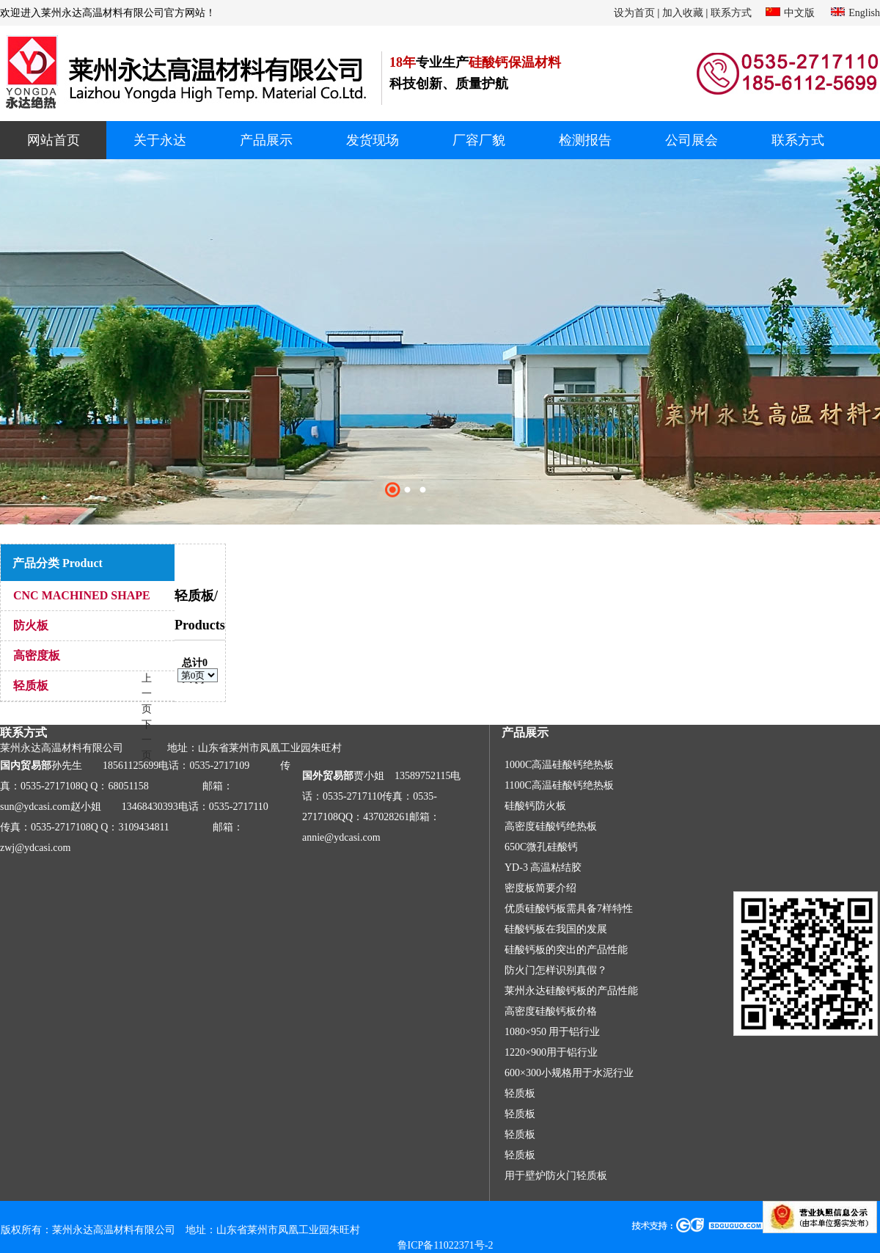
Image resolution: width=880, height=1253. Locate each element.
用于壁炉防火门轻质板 (556, 1175)
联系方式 (731, 12)
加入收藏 (682, 12)
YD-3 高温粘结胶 (543, 867)
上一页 (147, 694)
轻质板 (30, 685)
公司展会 (691, 140)
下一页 (147, 740)
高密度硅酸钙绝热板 (551, 826)
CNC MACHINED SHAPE (81, 595)
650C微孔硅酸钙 (541, 846)
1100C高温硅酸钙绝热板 (559, 785)
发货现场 (372, 140)
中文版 (799, 12)
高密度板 (36, 655)
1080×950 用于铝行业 (552, 1031)
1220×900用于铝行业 (551, 1052)
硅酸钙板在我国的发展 (556, 929)
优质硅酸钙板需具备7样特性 (569, 908)
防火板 (30, 625)
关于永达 (159, 140)
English (864, 12)
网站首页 (53, 140)
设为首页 (634, 12)
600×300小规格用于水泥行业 (569, 1072)
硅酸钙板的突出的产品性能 (566, 949)
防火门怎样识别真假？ (556, 970)
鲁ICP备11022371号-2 (445, 1245)
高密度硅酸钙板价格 (551, 1011)
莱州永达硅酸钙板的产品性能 (571, 990)
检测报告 (585, 140)
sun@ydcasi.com (35, 806)
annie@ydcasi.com (341, 837)
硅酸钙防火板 (535, 805)
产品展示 (266, 140)
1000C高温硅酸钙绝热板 (559, 764)
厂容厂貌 (478, 140)
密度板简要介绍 (540, 888)
